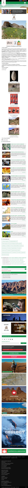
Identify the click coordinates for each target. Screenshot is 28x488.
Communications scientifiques (5, 473)
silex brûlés (14, 252)
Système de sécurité (4, 478)
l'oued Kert (8, 250)
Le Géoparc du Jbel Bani (5, 241)
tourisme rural (4, 250)
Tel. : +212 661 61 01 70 (4, 483)
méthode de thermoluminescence (6, 252)
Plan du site (17, 487)
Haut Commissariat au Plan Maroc (6, 467)
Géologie (19, 456)
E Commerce (3, 476)
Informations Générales (5, 481)
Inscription (2, 479)
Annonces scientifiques (4, 474)
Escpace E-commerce (6, 349)
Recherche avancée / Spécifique (6, 270)
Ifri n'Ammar (19, 252)
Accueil (2, 456)
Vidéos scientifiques (4, 472)
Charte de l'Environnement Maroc (5, 464)
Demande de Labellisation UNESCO (6, 468)
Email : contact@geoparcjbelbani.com (6, 482)
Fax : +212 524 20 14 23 (4, 484)
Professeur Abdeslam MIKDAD (15, 245)
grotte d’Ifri (23, 252)
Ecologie (23, 456)
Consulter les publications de (13, 261)
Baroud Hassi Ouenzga (5, 254)
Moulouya (21, 245)
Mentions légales (13, 487)
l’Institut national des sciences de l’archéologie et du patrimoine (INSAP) (11, 243)
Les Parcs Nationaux (4, 465)
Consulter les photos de (13, 260)
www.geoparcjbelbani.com (13, 241)
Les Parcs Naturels (3, 466)
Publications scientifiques (4, 471)
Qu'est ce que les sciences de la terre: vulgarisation (10, 274)
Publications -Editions (4, 470)
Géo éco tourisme (14, 456)
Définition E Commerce (4, 477)
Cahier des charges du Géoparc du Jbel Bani (7, 463)
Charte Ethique (3, 462)
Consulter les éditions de (13, 262)
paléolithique (4, 245)
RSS (26, 487)
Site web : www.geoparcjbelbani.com (6, 485)
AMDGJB (8, 245)
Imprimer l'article (5, 139)
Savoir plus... (24, 148)
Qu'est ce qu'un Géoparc (8, 456)
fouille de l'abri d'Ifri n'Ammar (16, 250)
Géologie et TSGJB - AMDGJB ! (6, 277)
